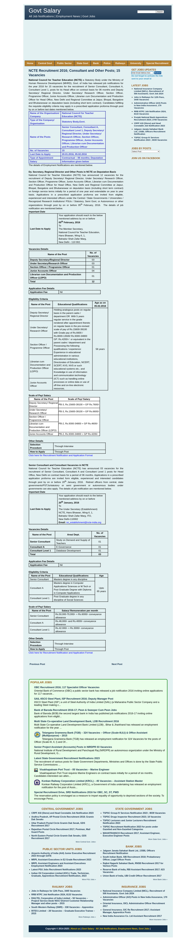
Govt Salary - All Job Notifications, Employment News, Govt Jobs (115, 929)
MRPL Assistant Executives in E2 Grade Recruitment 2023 (61, 859)
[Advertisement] (98, 40)
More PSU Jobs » (89, 879)
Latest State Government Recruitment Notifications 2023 (67, 758)
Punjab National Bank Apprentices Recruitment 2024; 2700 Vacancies (150, 118)
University (135, 63)
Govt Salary (45, 10)
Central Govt (45, 63)
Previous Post (37, 664)
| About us (75, 929)
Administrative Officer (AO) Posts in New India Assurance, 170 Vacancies (150, 105)
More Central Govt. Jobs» (86, 842)
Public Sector (64, 63)
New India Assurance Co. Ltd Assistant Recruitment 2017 (132, 916)
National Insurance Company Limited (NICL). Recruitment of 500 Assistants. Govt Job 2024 (148, 91)
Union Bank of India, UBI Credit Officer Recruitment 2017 (132, 876)
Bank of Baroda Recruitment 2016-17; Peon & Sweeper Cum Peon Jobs (75, 710)
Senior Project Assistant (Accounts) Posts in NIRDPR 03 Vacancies (73, 747)
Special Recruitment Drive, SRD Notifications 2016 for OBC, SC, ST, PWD (76, 792)
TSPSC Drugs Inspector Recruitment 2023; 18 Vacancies (132, 817)
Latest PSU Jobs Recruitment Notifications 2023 (56, 869)
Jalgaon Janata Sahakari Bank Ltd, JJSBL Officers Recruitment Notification (149, 131)
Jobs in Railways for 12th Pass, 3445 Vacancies (55, 891)
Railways (120, 63)
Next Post (117, 664)
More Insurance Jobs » (158, 920)
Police (107, 63)
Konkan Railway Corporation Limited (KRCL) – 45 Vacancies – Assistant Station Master (92, 781)
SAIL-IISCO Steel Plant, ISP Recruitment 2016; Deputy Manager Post (73, 698)
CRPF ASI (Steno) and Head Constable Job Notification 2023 (149, 124)
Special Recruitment (157, 63)
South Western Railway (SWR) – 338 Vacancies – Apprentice (62, 907)
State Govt (82, 63)
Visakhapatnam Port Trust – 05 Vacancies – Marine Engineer (74, 769)
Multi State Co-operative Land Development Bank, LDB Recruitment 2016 (76, 721)
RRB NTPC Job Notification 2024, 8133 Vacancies (56, 894)
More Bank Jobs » (160, 879)
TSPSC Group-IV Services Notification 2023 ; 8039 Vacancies (150, 138)
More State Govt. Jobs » (157, 839)
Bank (96, 63)
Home (30, 63)
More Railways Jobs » (87, 917)
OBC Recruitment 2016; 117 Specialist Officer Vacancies (66, 687)
